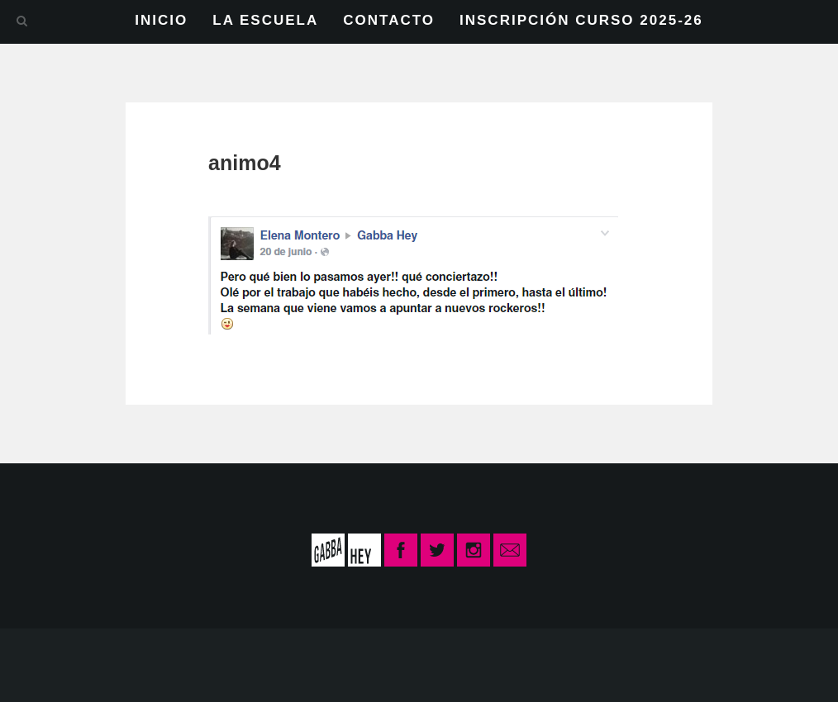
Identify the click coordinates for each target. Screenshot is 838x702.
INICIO (161, 20)
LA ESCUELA (265, 20)
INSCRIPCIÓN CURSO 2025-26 (581, 20)
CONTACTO (389, 20)
